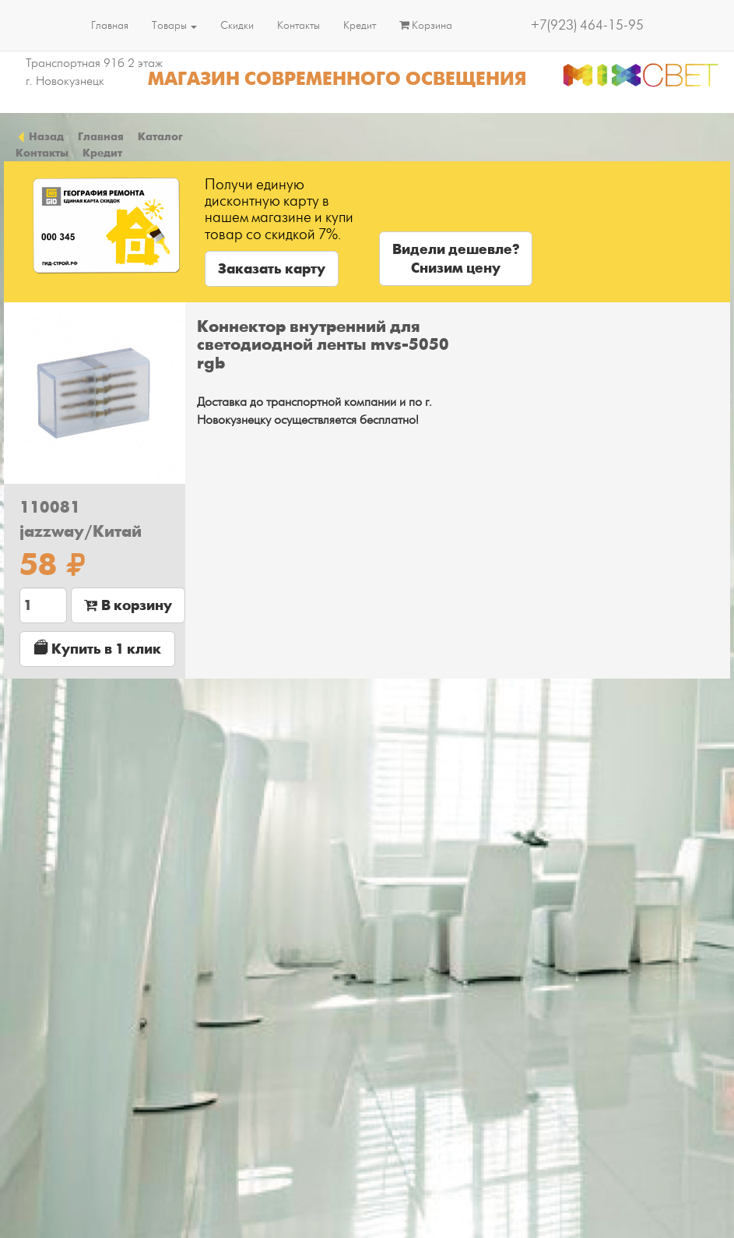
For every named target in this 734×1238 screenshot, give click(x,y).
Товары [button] (174, 25)
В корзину (128, 605)
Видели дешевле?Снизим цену (455, 259)
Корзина (425, 25)
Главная (109, 25)
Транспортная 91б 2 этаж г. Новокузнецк (94, 72)
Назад (40, 136)
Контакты (298, 25)
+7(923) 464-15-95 (587, 25)
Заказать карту (271, 269)
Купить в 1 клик (97, 648)
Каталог (160, 136)
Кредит (359, 25)
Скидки (237, 25)
